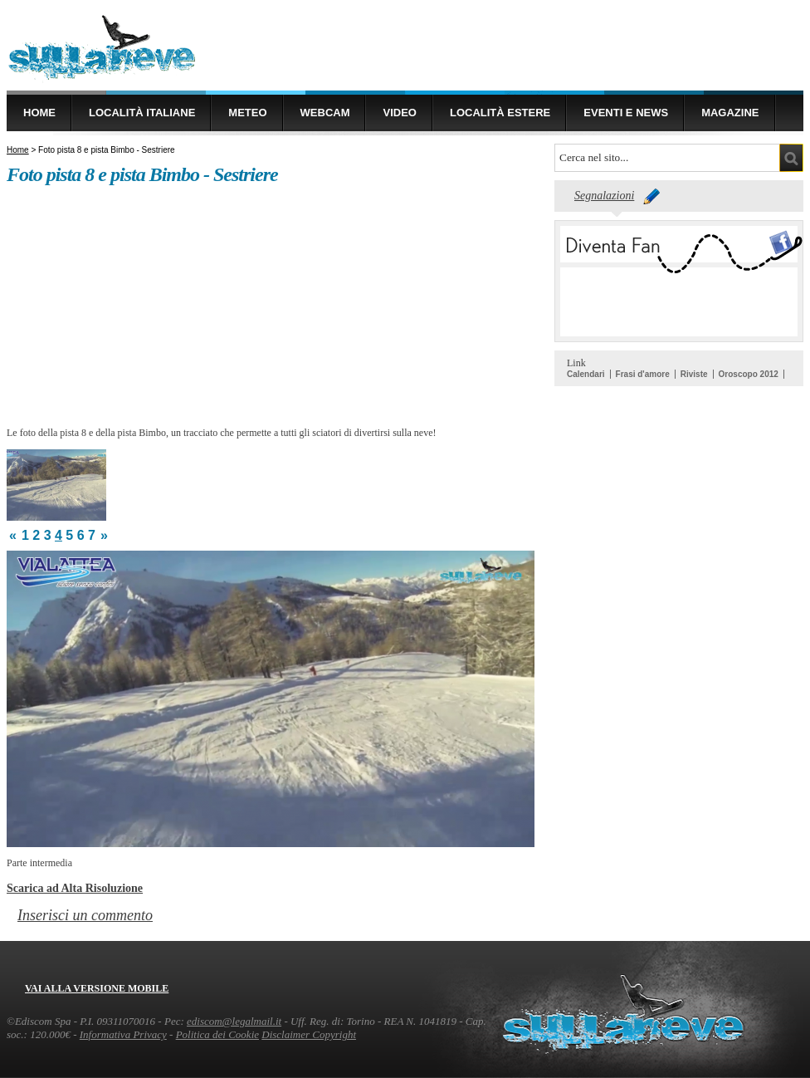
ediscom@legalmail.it (234, 1021)
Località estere (500, 112)
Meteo (247, 112)
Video (399, 112)
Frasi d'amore (643, 374)
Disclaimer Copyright (308, 1034)
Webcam (325, 112)
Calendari (586, 374)
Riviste (694, 374)
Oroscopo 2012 (748, 374)
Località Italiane (142, 112)
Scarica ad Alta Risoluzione (75, 887)
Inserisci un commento (85, 915)
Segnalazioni (604, 195)
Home (39, 112)
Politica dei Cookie (217, 1034)
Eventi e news (625, 112)
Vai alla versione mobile (96, 988)
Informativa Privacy (123, 1034)
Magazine (730, 112)
